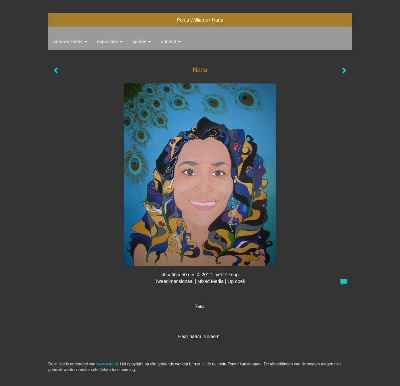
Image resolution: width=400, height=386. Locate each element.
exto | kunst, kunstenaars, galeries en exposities (67, 20)
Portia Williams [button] (70, 41)
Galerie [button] (141, 41)
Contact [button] (171, 41)
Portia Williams (192, 20)
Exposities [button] (109, 41)
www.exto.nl (107, 364)
